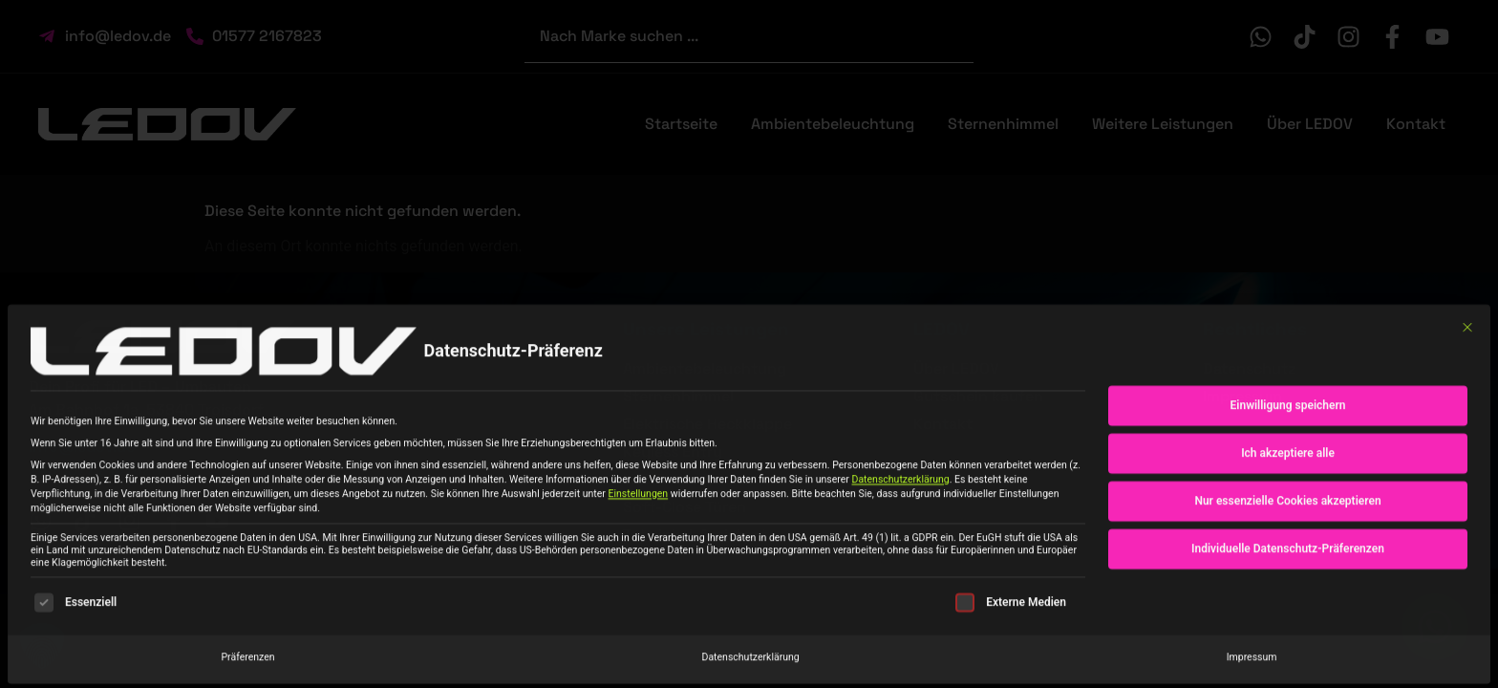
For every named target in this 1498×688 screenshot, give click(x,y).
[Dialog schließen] (1467, 331)
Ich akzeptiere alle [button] (1288, 457)
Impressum (1252, 662)
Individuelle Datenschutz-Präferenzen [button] (1287, 553)
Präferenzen (247, 662)
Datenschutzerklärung (901, 484)
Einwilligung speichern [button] (1288, 410)
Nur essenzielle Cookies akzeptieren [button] (1287, 505)
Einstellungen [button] (638, 498)
